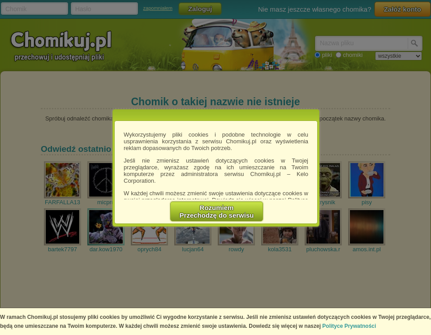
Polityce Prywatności (349, 326)
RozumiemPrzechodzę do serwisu (217, 211)
